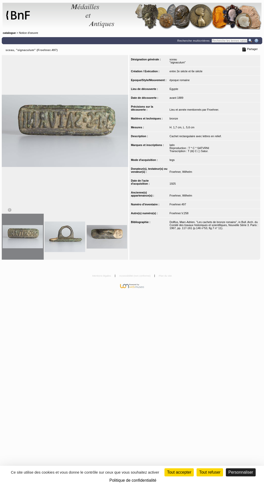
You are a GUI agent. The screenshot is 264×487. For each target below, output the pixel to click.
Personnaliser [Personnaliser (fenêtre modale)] (240, 472)
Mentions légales (102, 275)
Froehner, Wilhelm (181, 171)
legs (172, 159)
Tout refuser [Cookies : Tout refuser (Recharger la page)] (209, 472)
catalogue (9, 32)
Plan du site (165, 275)
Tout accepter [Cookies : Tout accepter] (179, 472)
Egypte (174, 88)
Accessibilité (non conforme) (135, 275)
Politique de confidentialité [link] (132, 480)
